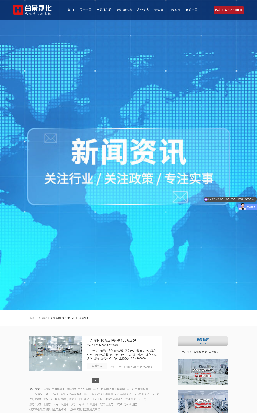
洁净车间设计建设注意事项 (84, 409)
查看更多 (97, 365)
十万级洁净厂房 (38, 394)
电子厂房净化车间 (137, 389)
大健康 (158, 10)
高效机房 (143, 10)
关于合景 (86, 10)
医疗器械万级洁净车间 (68, 399)
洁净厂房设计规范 (40, 404)
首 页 (71, 10)
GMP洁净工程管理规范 (100, 404)
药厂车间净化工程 (125, 394)
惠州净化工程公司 (149, 394)
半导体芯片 (104, 10)
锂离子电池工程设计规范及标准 (47, 409)
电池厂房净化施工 (54, 389)
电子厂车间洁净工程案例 (98, 394)
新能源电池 (124, 10)
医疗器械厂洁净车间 (41, 399)
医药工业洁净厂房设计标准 (68, 404)
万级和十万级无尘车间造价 (66, 394)
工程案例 (174, 10)
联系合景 (192, 10)
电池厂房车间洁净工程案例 (109, 389)
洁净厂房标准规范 (126, 404)
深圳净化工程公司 (135, 399)
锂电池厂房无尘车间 (79, 389)
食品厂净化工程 (93, 399)
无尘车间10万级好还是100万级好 (111, 340)
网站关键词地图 (114, 399)
